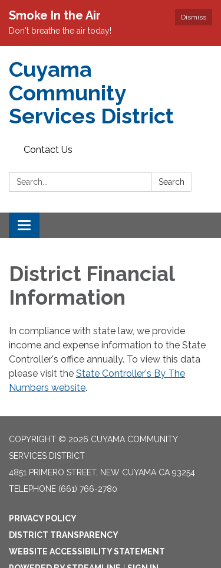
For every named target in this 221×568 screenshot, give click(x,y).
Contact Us (48, 149)
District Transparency (63, 535)
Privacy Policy (43, 518)
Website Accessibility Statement (87, 551)
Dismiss (193, 17)
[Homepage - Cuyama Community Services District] (110, 93)
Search (171, 182)
